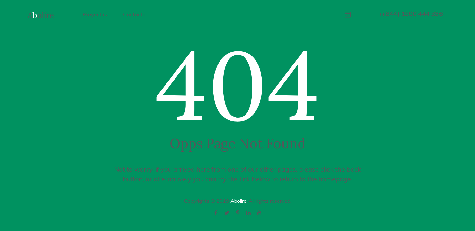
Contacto (134, 14)
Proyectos (95, 14)
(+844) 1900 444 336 (411, 14)
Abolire (238, 201)
